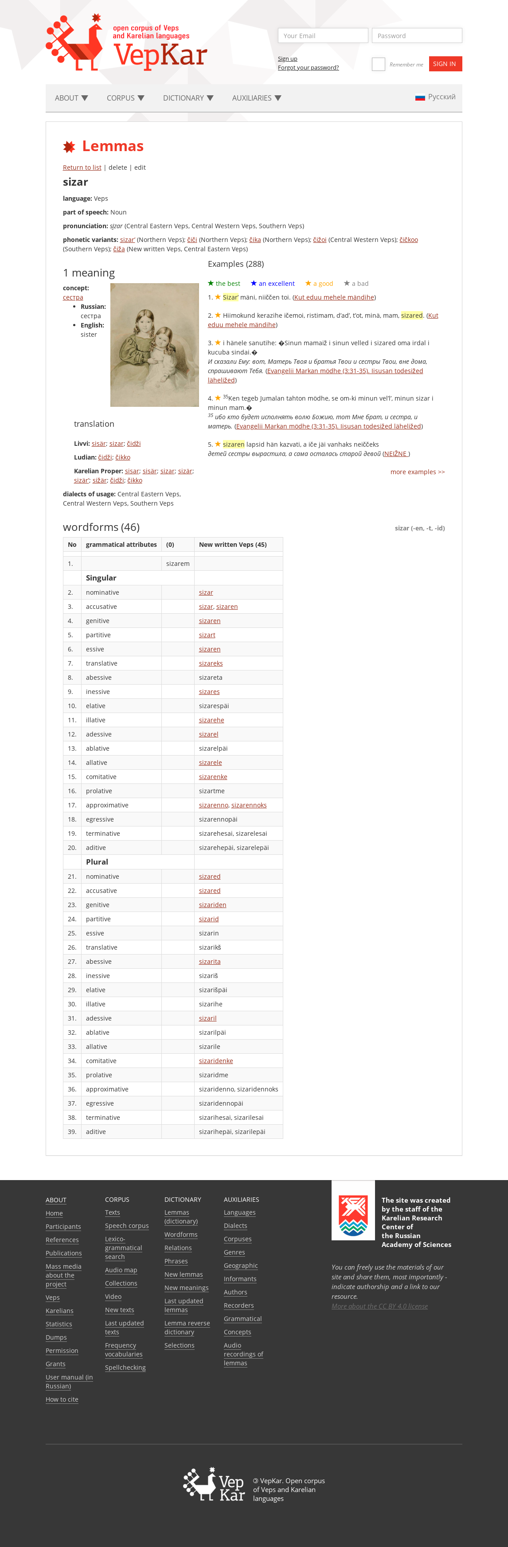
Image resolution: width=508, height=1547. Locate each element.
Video (113, 1296)
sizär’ (81, 480)
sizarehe (211, 720)
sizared (210, 876)
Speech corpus (127, 1225)
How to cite (62, 1399)
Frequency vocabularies (124, 1349)
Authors (235, 1292)
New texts (119, 1309)
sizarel (209, 734)
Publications (64, 1253)
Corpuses (238, 1239)
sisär (99, 443)
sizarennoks (249, 805)
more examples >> (418, 472)
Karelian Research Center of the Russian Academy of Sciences (416, 1231)
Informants (240, 1278)
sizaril (208, 1018)
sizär (185, 471)
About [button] (71, 98)
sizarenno (213, 805)
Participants (63, 1226)
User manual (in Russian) (69, 1381)
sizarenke (213, 776)
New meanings (186, 1287)
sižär (100, 480)
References (62, 1239)
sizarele (210, 762)
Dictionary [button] (188, 98)
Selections (179, 1345)
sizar (116, 443)
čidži (134, 443)
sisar (132, 471)
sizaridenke (216, 1060)
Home (54, 1213)
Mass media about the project (64, 1275)
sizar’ (127, 239)
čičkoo (409, 239)
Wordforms (181, 1234)
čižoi (320, 239)
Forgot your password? (308, 67)
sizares (209, 691)
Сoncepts (237, 1332)
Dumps (56, 1337)
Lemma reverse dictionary (187, 1327)
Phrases (176, 1261)
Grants (56, 1364)
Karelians (60, 1310)
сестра (73, 297)
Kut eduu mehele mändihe (334, 297)
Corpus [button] (126, 98)
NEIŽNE (396, 453)
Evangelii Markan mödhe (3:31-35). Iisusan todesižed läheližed (328, 426)
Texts (112, 1212)
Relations (178, 1247)
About (56, 1200)
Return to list (82, 167)
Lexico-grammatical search (123, 1248)
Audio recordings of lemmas (243, 1354)
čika (255, 239)
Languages (240, 1212)
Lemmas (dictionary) (181, 1216)
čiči (192, 239)
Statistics (59, 1324)
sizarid (209, 919)
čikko (123, 457)
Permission (62, 1350)
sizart (207, 635)
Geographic (241, 1265)
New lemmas (183, 1274)
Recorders (239, 1305)
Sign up (287, 58)
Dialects (235, 1225)
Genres (234, 1252)
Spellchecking (125, 1367)
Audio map (121, 1270)
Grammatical (243, 1318)
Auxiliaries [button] (256, 98)
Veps (53, 1297)
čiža (119, 249)
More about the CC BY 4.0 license (380, 1306)
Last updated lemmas (183, 1305)
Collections (121, 1283)
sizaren (227, 606)
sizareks (211, 663)
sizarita (210, 961)
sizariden (213, 904)
